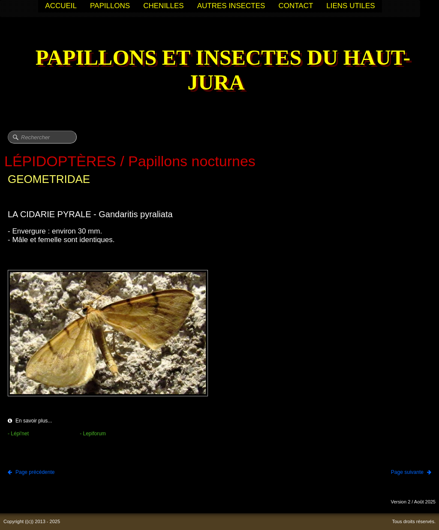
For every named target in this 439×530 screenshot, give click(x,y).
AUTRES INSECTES (231, 6)
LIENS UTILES (350, 6)
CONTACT (295, 6)
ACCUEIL (61, 6)
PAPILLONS (110, 6)
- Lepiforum (93, 434)
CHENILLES (163, 6)
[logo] (219, 70)
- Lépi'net (18, 434)
